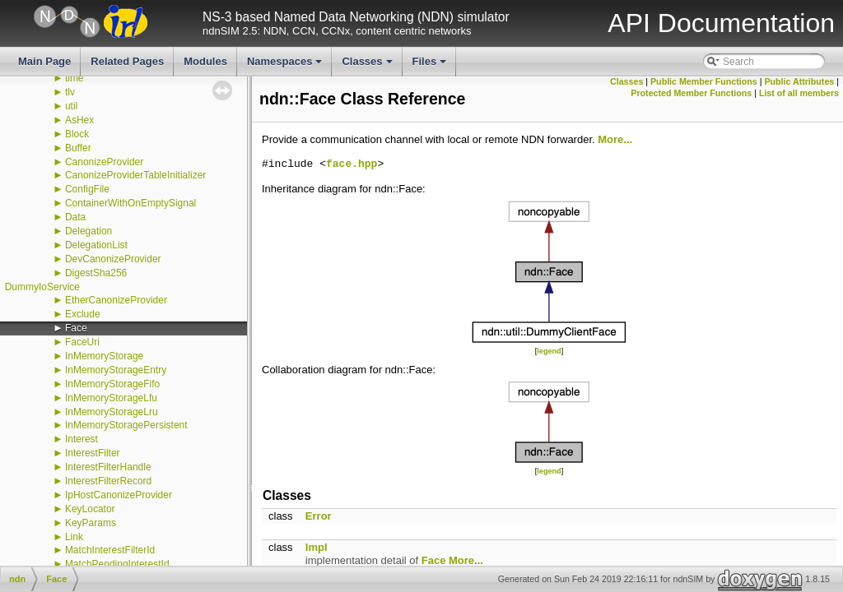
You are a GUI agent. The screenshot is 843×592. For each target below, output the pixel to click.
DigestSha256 (96, 273)
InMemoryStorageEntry (115, 370)
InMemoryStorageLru (111, 412)
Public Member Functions (703, 81)
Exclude (82, 314)
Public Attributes (799, 81)
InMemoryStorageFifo (112, 384)
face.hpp (351, 164)
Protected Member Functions (691, 93)
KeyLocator (90, 509)
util (71, 106)
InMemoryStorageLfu (111, 398)
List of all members (799, 93)
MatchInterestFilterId (110, 550)
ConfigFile (87, 189)
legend (549, 351)
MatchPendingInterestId (117, 564)
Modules (205, 61)
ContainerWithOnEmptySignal (130, 203)
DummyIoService (42, 287)
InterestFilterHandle (108, 467)
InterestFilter (92, 453)
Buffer (78, 148)
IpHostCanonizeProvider (118, 495)
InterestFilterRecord (108, 481)
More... (615, 139)
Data (75, 217)
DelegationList (96, 245)
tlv (70, 92)
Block (77, 134)
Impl (316, 547)
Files (430, 65)
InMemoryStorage (104, 356)
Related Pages (127, 61)
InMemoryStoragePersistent (126, 425)
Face (76, 328)
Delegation (88, 231)
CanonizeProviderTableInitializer (135, 175)
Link (74, 537)
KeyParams (90, 523)
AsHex (79, 120)
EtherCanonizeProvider (116, 300)
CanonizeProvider (104, 162)
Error (318, 516)
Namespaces (286, 65)
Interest (81, 439)
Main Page (44, 61)
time (74, 78)
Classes (368, 65)
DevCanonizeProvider (113, 259)
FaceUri (82, 342)
